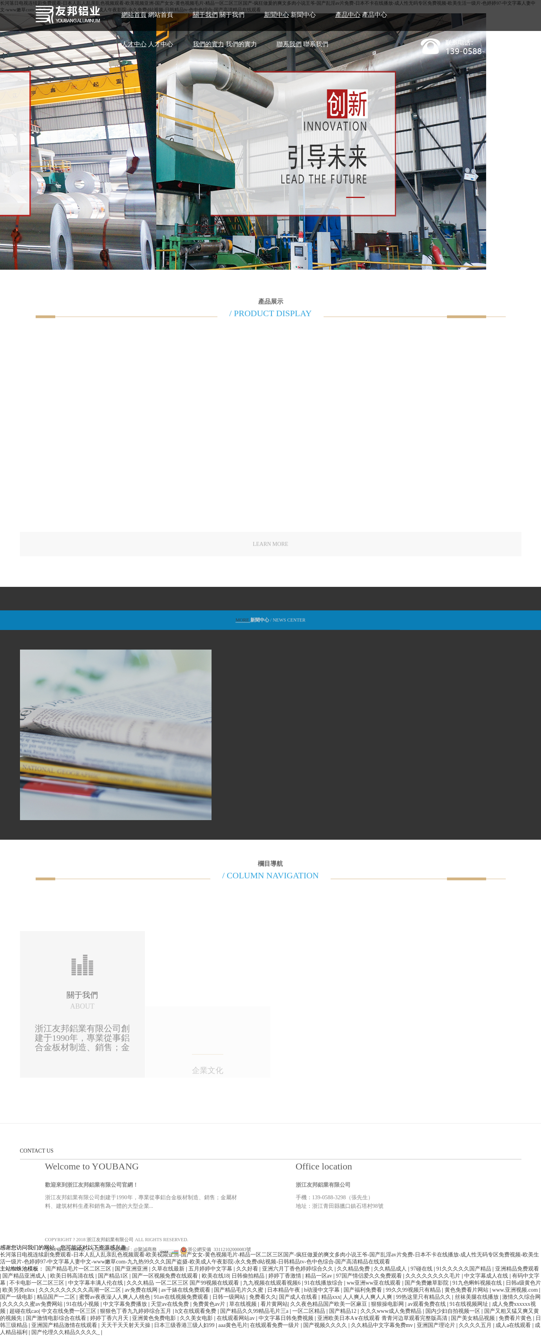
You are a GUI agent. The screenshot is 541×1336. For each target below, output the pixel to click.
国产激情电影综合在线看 (57, 1318)
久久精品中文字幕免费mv (382, 1325)
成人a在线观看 (514, 1325)
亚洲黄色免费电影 (154, 1318)
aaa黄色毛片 (233, 1325)
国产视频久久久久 (326, 1325)
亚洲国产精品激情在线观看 (65, 1325)
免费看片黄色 (516, 1318)
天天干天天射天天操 (126, 1325)
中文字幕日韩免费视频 (287, 1318)
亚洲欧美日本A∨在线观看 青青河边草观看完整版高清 (383, 1318)
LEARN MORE (270, 551)
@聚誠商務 (145, 1293)
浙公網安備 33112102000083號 (215, 1293)
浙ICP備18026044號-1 (67, 1293)
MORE (242, 625)
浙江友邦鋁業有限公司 (110, 1283)
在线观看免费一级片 (275, 1325)
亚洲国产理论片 (437, 1325)
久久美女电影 (197, 1318)
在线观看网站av (236, 1318)
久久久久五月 (476, 1325)
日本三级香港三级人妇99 (185, 1325)
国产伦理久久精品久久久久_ (66, 1332)
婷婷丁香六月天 (110, 1318)
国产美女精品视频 (473, 1318)
